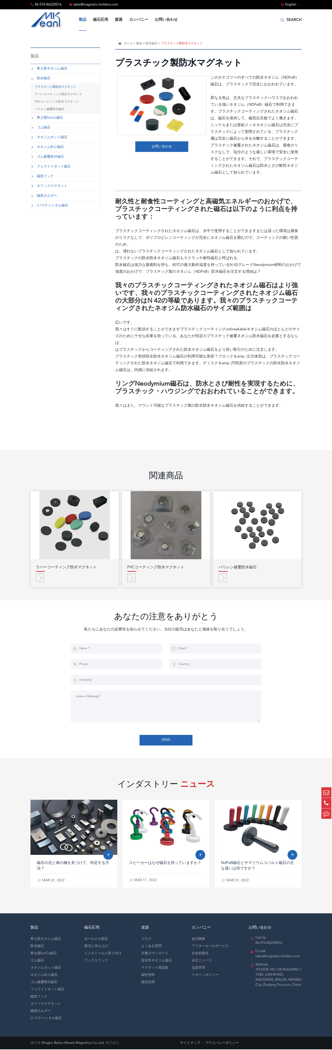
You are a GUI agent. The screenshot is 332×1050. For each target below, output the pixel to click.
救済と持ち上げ (96, 946)
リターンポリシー (205, 975)
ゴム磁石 (43, 127)
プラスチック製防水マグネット (55, 86)
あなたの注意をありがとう (166, 618)
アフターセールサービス (210, 946)
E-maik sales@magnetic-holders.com (277, 954)
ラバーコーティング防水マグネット (58, 94)
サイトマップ (190, 1043)
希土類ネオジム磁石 (52, 68)
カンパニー (138, 20)
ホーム (128, 43)
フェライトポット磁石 (54, 166)
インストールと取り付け (103, 954)
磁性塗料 (148, 975)
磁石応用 (100, 20)
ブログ (146, 939)
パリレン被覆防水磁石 (49, 109)
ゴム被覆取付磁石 (50, 157)
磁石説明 (148, 983)
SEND (166, 741)
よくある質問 (151, 946)
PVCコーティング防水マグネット (57, 101)
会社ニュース (202, 961)
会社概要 (198, 939)
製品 (82, 20)
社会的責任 (200, 954)
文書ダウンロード (154, 954)
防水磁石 (43, 78)
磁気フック (45, 176)
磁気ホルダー (47, 195)
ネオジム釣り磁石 (50, 147)
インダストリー (166, 785)
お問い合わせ (166, 20)
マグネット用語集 (154, 968)
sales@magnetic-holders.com (95, 4)
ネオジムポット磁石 (52, 137)
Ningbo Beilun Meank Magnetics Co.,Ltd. (73, 1043)
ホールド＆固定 (96, 939)
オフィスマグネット (52, 186)
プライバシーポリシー (222, 1043)
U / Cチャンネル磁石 (52, 205)
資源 (118, 20)
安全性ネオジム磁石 (156, 961)
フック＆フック (96, 961)
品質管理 (198, 968)
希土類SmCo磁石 (50, 118)
